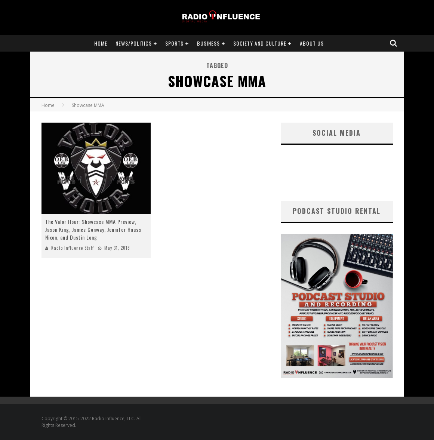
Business (208, 43)
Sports (174, 43)
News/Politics (134, 43)
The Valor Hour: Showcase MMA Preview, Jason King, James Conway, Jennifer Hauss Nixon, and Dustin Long (93, 229)
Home (100, 43)
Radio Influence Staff (72, 248)
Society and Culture (259, 43)
